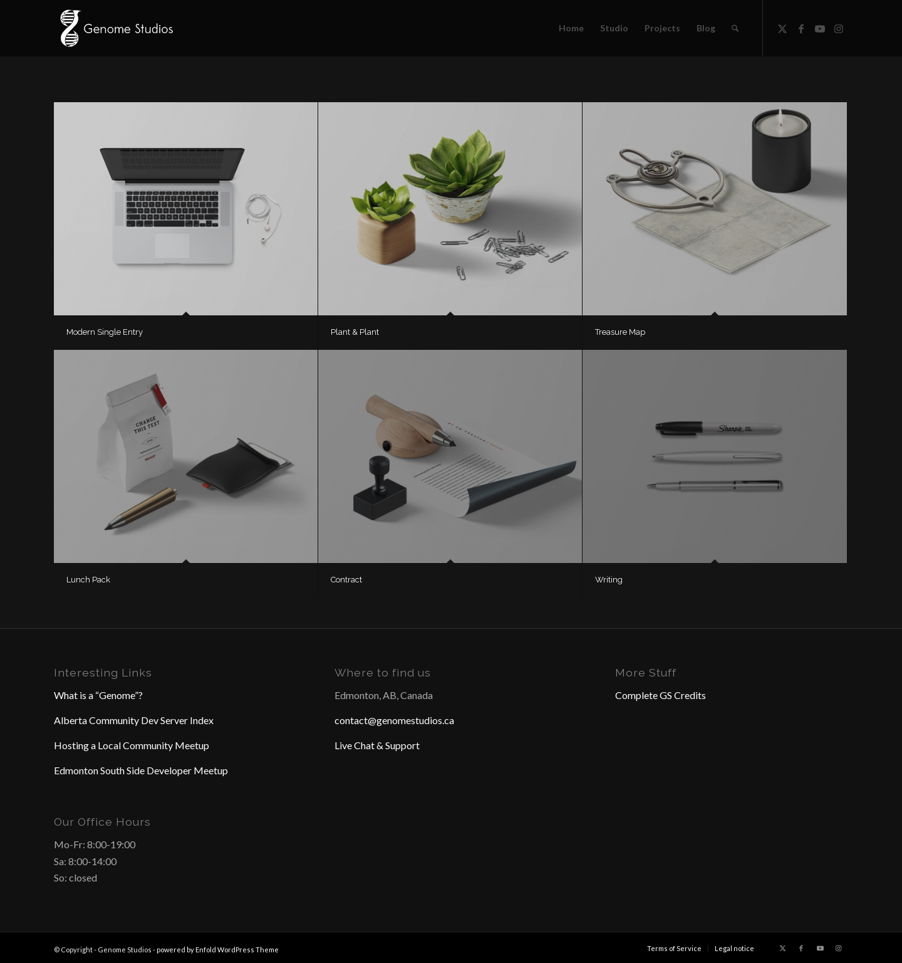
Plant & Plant (355, 332)
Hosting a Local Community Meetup (131, 745)
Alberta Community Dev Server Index (134, 720)
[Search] (735, 28)
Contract (346, 579)
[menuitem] (571, 28)
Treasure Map (620, 332)
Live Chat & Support (377, 745)
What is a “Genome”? (98, 695)
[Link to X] (782, 27)
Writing (609, 579)
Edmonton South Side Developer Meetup (141, 770)
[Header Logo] (115, 28)
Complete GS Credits (660, 695)
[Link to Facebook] (801, 27)
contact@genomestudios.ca (394, 720)
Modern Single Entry (104, 332)
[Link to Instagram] (838, 27)
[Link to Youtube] (820, 27)
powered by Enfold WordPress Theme (218, 949)
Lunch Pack (88, 579)
